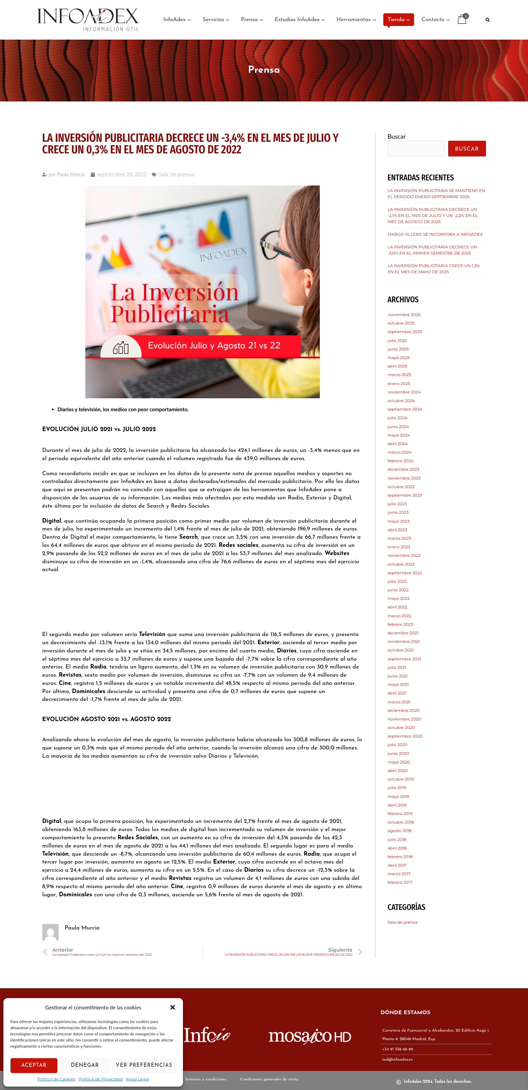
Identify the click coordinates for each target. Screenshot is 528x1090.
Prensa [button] (252, 20)
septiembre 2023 (405, 495)
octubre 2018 (401, 822)
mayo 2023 (399, 521)
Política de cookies (56, 1079)
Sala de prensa (176, 174)
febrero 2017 (400, 882)
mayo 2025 (399, 357)
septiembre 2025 (405, 331)
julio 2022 (397, 581)
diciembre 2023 (403, 469)
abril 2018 (397, 848)
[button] (172, 1007)
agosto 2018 (400, 830)
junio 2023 (398, 512)
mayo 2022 (399, 598)
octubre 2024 (401, 400)
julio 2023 (397, 503)
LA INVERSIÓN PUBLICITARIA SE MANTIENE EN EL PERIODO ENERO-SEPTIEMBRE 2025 (436, 193)
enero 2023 (399, 546)
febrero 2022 (400, 624)
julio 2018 (397, 839)
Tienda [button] (398, 20)
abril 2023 (398, 529)
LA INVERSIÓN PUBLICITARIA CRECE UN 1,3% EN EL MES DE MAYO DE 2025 (434, 268)
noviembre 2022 (404, 555)
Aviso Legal (137, 1079)
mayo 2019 (398, 796)
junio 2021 (398, 675)
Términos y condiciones (206, 1080)
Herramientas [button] (356, 20)
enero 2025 (399, 383)
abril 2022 (398, 606)
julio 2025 (397, 340)
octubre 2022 (401, 564)
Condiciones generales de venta (269, 1080)
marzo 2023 (400, 538)
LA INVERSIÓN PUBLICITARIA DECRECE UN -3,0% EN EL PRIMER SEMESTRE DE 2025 (432, 250)
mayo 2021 (398, 684)
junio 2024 (398, 426)
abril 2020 (398, 770)
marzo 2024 (400, 452)
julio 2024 (398, 417)
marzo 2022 (400, 615)
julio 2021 (397, 667)
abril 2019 (397, 805)
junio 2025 (398, 348)
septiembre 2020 (405, 736)
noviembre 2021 (404, 641)
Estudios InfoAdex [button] (300, 20)
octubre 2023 (401, 486)
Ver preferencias (144, 1065)
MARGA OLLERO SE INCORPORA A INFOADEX (435, 234)
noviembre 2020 (404, 718)
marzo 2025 (400, 374)
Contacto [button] (435, 20)
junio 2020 (398, 753)
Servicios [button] (215, 20)
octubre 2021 (401, 649)
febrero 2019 (400, 813)
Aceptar (34, 1065)
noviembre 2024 (404, 392)
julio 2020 (398, 744)
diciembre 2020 (404, 710)
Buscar (397, 136)
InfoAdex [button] (177, 20)
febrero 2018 (400, 856)
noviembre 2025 (404, 314)
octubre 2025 (401, 323)
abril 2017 (397, 865)
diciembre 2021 (403, 632)
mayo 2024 (399, 435)
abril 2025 (398, 366)
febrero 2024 (401, 460)
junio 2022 (398, 589)
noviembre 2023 (404, 478)
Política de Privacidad (101, 1079)
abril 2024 (398, 443)
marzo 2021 (399, 701)
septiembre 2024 (405, 409)
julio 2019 (397, 787)
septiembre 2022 (405, 572)
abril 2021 (397, 692)
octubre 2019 (401, 779)
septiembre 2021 (404, 658)
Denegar (85, 1065)
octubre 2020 (401, 727)
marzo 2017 (399, 873)
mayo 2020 (399, 761)
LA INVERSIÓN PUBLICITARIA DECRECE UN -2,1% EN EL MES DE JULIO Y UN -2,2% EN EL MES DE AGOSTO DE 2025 (433, 215)
